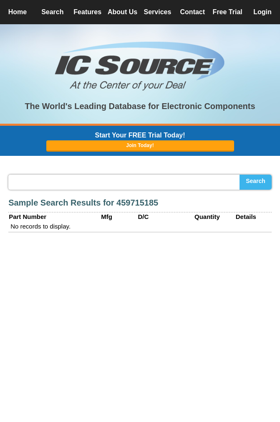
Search (255, 181)
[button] (140, 66)
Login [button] (262, 11)
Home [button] (17, 11)
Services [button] (158, 11)
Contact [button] (192, 11)
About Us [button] (122, 11)
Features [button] (87, 11)
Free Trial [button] (227, 11)
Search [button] (52, 11)
